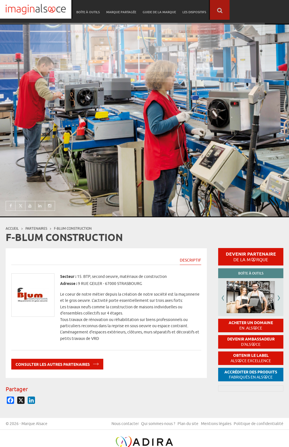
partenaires (36, 228)
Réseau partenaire (117, 10)
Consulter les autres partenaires (57, 363)
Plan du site (238, 425)
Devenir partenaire (251, 256)
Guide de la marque (219, 10)
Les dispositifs (254, 10)
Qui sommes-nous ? (206, 425)
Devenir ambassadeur (251, 342)
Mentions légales (268, 425)
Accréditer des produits (250, 375)
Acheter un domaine (251, 325)
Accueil (12, 228)
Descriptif (190, 260)
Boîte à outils (150, 10)
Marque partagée (182, 10)
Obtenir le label (251, 358)
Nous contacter (171, 425)
